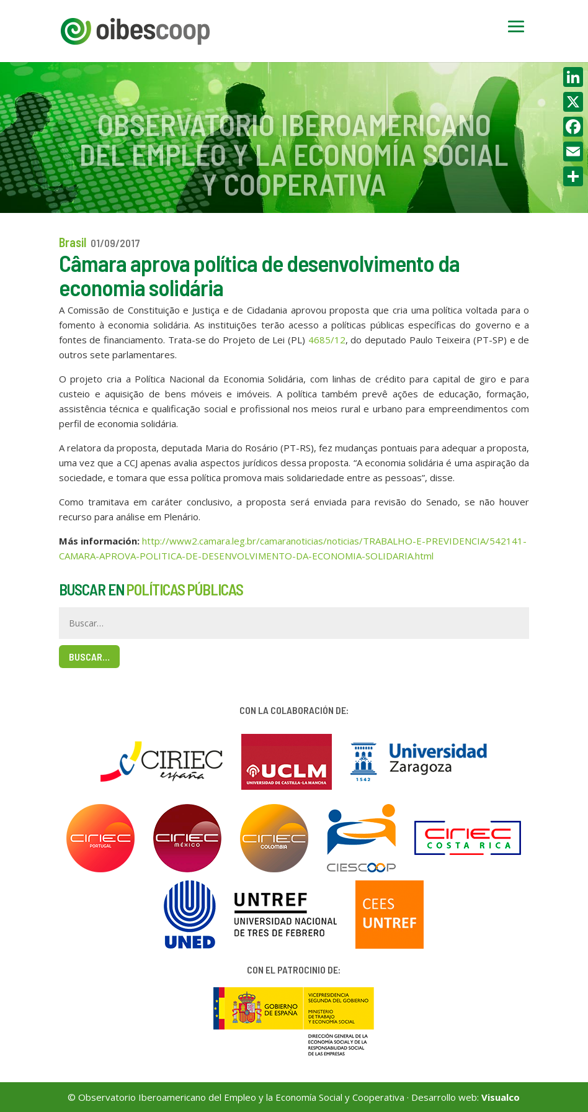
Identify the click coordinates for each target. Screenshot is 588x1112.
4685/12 (326, 339)
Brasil (72, 242)
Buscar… (89, 656)
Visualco (500, 1097)
